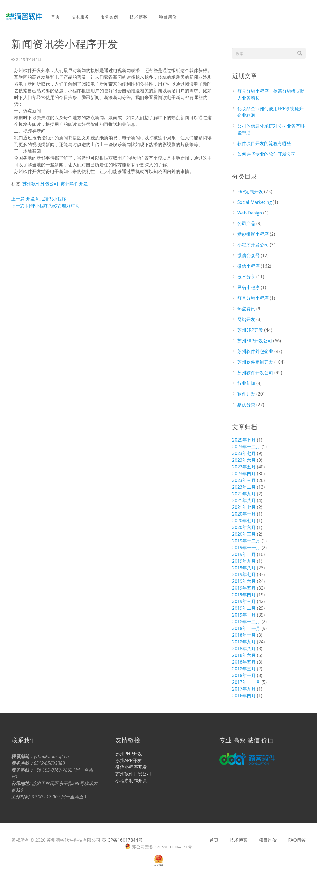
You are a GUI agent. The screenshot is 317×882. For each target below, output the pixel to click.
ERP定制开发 (250, 191)
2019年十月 (244, 554)
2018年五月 (244, 662)
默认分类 (246, 404)
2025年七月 (244, 440)
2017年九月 (244, 689)
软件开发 (246, 394)
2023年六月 (244, 460)
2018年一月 (244, 675)
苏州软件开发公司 (255, 373)
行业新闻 (246, 383)
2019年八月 (244, 568)
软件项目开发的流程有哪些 (264, 143)
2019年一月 (244, 615)
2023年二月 (244, 487)
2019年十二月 (246, 541)
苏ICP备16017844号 (122, 840)
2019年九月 (244, 561)
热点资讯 (246, 309)
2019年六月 (244, 581)
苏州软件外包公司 (40, 184)
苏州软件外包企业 (255, 351)
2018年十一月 (246, 628)
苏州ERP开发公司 (254, 341)
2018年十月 (244, 635)
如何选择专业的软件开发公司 (266, 154)
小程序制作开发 (131, 780)
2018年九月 (244, 642)
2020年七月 (244, 521)
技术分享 (246, 277)
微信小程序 (248, 266)
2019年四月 (244, 595)
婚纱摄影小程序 (253, 234)
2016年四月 (244, 695)
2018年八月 (244, 648)
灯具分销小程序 (253, 298)
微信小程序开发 (131, 767)
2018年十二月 (246, 621)
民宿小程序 (248, 287)
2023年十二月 (246, 447)
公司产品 (246, 223)
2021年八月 (244, 500)
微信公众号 (248, 255)
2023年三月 (244, 480)
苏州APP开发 (128, 760)
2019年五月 (244, 588)
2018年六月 (244, 655)
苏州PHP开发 (128, 754)
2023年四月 (244, 473)
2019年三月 (244, 601)
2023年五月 (244, 467)
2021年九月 (244, 494)
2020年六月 (244, 527)
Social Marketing (254, 202)
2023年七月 (244, 453)
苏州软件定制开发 (255, 362)
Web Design (249, 213)
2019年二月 (244, 608)
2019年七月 (244, 574)
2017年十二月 (246, 682)
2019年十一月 (246, 547)
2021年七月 (244, 507)
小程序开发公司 (253, 245)
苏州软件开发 (74, 184)
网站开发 (246, 319)
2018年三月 (244, 669)
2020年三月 (244, 534)
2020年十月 (244, 514)
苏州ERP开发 (250, 330)
